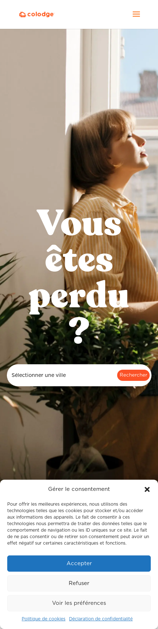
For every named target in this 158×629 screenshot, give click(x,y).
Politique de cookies (43, 619)
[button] (147, 489)
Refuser (79, 583)
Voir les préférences (79, 603)
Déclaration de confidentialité (101, 619)
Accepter (79, 563)
